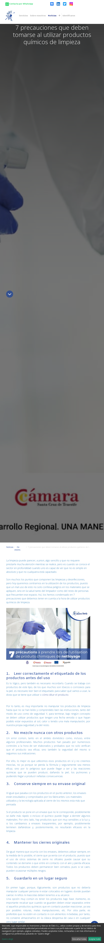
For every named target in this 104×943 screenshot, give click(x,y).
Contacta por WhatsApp (21, 4)
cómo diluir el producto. (55, 694)
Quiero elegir (7, 939)
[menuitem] (23, 16)
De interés (17, 548)
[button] (59, 16)
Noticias (9, 547)
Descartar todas (79, 939)
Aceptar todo (94, 939)
